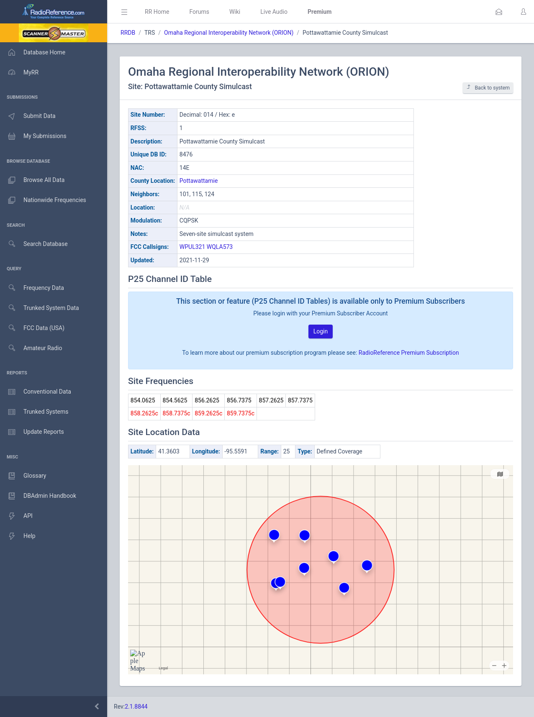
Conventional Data (35, 392)
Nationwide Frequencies (43, 200)
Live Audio (274, 11)
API (16, 516)
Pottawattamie (199, 180)
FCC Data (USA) (32, 328)
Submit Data (28, 116)
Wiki (234, 11)
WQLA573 (220, 246)
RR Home (157, 11)
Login (320, 331)
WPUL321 (192, 246)
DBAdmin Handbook (38, 496)
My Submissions (33, 136)
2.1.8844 (136, 706)
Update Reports (32, 432)
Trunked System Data (39, 308)
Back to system (488, 88)
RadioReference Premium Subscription (409, 352)
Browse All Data (32, 180)
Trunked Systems (34, 412)
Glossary (23, 476)
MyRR (19, 72)
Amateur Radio (31, 348)
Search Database (34, 244)
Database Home (32, 52)
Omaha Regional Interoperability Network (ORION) (228, 32)
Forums (199, 11)
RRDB (128, 32)
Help (18, 536)
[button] (499, 11)
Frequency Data (32, 288)
